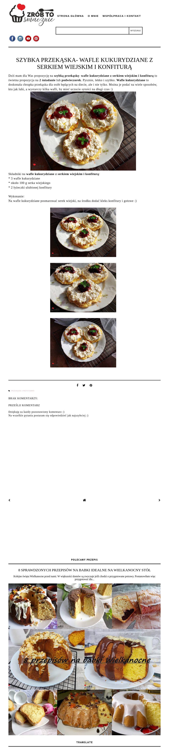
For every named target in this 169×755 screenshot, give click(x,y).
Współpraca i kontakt (121, 15)
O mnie (93, 15)
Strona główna (70, 15)
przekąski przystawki (23, 391)
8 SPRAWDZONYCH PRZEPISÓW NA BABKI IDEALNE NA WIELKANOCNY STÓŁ (84, 570)
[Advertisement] (84, 530)
